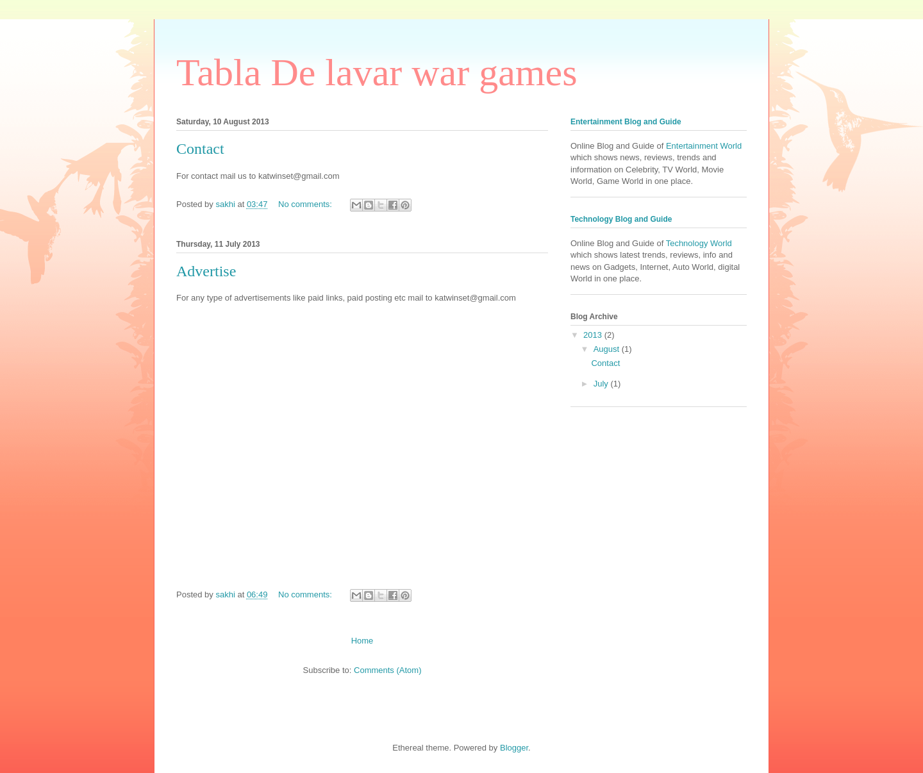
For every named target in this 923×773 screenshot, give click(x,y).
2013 (593, 335)
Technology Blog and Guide (621, 219)
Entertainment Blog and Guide (625, 121)
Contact (200, 148)
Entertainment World (704, 146)
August (608, 349)
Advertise (206, 271)
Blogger (514, 747)
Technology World (699, 243)
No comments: (306, 204)
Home (362, 640)
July (602, 383)
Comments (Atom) (387, 670)
